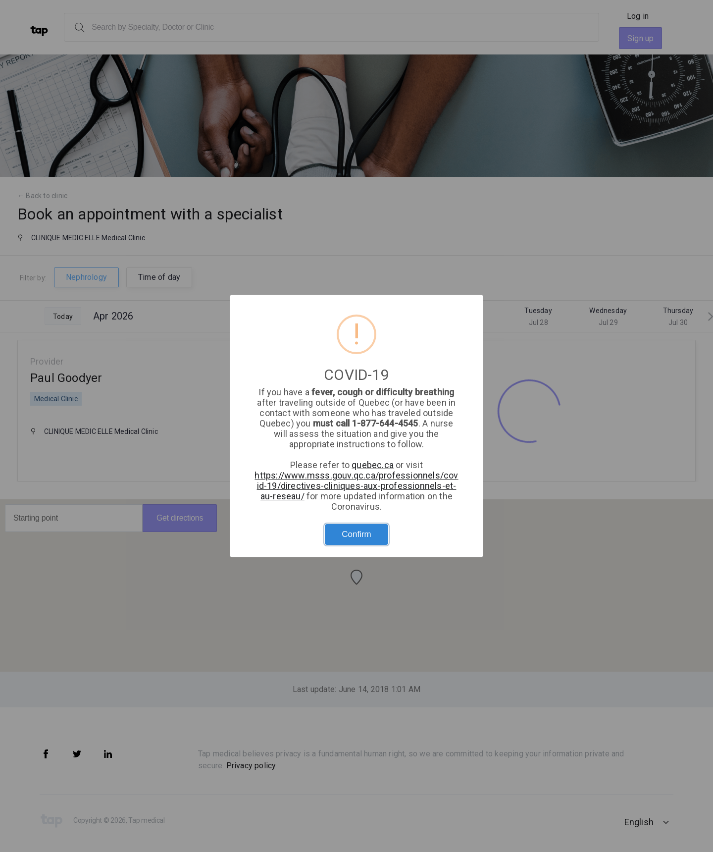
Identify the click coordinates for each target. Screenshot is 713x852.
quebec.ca (373, 465)
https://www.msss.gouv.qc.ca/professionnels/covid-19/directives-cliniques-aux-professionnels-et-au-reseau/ (356, 485)
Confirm (356, 534)
